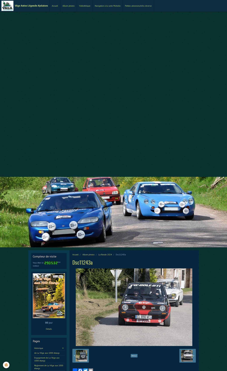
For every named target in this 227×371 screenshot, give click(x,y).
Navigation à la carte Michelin (107, 6)
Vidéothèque (84, 6)
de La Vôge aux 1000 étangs (47, 353)
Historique (38, 348)
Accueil (55, 6)
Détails (49, 329)
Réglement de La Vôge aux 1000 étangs (48, 367)
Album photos (69, 6)
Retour (134, 356)
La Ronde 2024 (105, 254)
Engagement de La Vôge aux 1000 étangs (46, 359)
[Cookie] (6, 365)
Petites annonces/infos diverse (138, 6)
